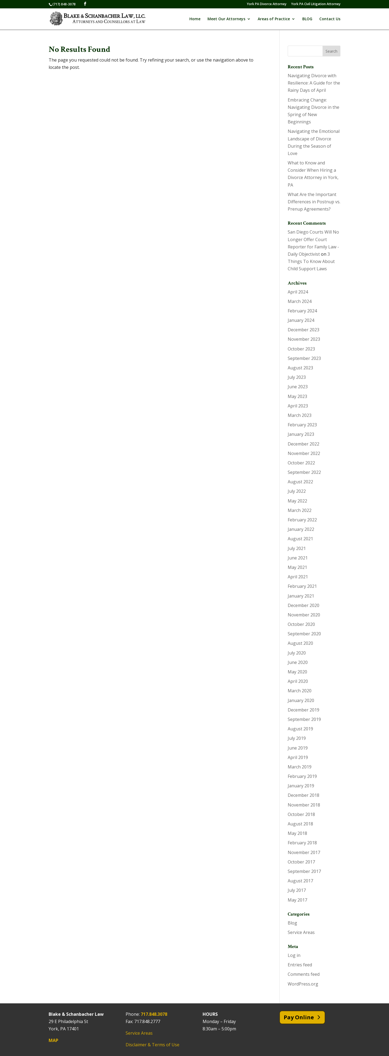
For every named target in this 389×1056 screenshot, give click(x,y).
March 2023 (299, 415)
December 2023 (303, 330)
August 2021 (300, 539)
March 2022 (299, 510)
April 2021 (298, 577)
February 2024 (302, 311)
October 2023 (301, 349)
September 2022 (304, 472)
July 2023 (297, 377)
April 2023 (298, 406)
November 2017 (304, 852)
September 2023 (304, 358)
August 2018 (300, 824)
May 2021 (297, 567)
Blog (292, 923)
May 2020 (297, 672)
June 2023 (298, 387)
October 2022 (301, 463)
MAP (53, 1040)
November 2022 (304, 453)
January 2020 (301, 700)
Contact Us (329, 19)
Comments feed (304, 974)
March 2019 (299, 767)
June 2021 (298, 558)
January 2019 (301, 786)
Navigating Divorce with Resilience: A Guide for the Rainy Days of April (314, 83)
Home (194, 19)
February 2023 (302, 425)
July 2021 (297, 548)
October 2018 (301, 814)
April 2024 (298, 292)
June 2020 (298, 662)
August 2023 (300, 368)
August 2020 (300, 643)
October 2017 (301, 862)
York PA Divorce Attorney (266, 4)
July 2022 (297, 491)
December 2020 (303, 605)
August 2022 (300, 482)
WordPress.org (303, 984)
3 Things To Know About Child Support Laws (311, 261)
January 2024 (301, 320)
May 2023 (297, 396)
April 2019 (298, 757)
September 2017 (304, 871)
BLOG (307, 19)
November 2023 (304, 339)
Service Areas (301, 932)
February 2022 (302, 520)
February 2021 (302, 586)
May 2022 (297, 501)
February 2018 (302, 843)
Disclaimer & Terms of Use (152, 1045)
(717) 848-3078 (64, 4)
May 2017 (297, 900)
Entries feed (300, 965)
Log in (294, 955)
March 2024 (299, 301)
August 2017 (300, 881)
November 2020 (304, 615)
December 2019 (303, 710)
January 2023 (301, 434)
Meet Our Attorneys (226, 19)
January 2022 (301, 529)
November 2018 (304, 805)
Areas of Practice (274, 19)
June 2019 (298, 748)
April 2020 (298, 681)
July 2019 (297, 738)
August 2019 (300, 729)
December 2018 (303, 795)
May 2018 (297, 833)
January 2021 (301, 596)
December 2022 (303, 444)
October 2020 (301, 624)
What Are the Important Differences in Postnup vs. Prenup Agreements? (314, 201)
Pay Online (299, 1017)
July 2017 (297, 890)
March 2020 (299, 691)
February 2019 (302, 776)
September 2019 (304, 719)
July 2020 (297, 653)
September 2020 (304, 634)
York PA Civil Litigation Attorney (315, 4)
